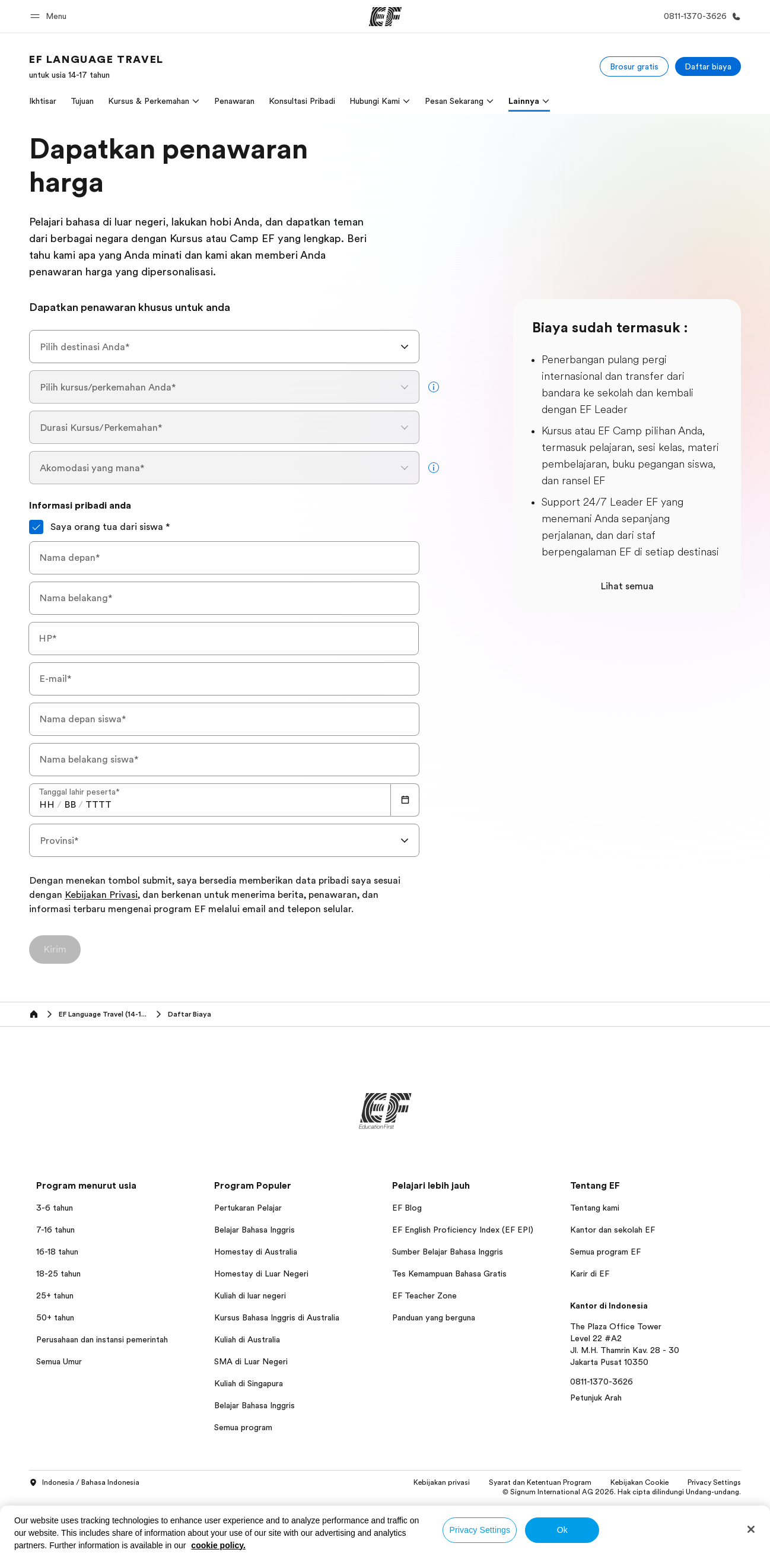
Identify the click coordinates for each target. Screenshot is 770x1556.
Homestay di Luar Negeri (261, 1273)
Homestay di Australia (255, 1251)
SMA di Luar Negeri (251, 1361)
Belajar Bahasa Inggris (254, 1229)
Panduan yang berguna (433, 1317)
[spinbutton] (47, 805)
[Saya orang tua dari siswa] (36, 527)
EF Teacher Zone (424, 1295)
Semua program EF (605, 1251)
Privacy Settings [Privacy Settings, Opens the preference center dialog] (480, 1530)
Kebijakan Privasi (101, 895)
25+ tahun (55, 1295)
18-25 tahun (58, 1273)
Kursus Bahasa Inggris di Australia (276, 1317)
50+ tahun (55, 1317)
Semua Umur (59, 1361)
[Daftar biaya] (708, 66)
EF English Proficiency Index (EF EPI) (462, 1229)
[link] (96, 66)
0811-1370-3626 (601, 1381)
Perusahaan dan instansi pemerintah (102, 1339)
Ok (562, 1530)
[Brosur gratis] (634, 66)
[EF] (385, 16)
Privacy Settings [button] (714, 1482)
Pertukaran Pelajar (248, 1207)
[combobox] (224, 346)
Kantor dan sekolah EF (612, 1229)
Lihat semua (627, 586)
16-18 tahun (57, 1251)
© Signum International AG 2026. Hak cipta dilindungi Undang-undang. (621, 1492)
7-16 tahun (55, 1229)
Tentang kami (594, 1207)
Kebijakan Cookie (639, 1482)
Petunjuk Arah (596, 1397)
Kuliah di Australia (247, 1339)
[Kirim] (55, 949)
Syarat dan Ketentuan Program (540, 1482)
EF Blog (407, 1207)
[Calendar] (405, 800)
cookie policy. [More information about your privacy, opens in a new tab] (218, 1545)
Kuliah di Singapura (248, 1383)
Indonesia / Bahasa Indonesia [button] (84, 1483)
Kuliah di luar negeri (250, 1295)
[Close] (751, 1529)
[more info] (433, 387)
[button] (50, 16)
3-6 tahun (54, 1207)
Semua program (243, 1427)
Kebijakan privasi (441, 1482)
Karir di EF (589, 1273)
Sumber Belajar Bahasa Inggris (447, 1251)
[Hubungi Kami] (700, 16)
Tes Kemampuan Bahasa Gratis (449, 1273)
